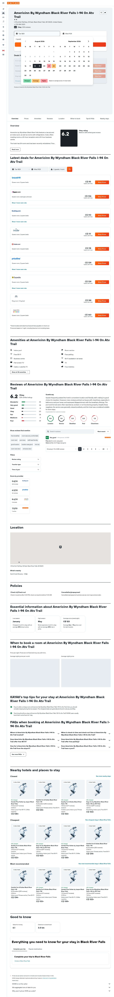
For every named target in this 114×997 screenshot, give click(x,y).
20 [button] (44, 66)
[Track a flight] (3, 31)
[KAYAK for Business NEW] (3, 39)
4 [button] (34, 57)
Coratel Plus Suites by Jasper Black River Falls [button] (22, 803)
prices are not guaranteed (49, 978)
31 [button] (30, 75)
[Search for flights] (3, 9)
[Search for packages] (3, 21)
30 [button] (25, 75)
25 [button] (35, 71)
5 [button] (39, 57)
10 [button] (30, 61)
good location (15, 444)
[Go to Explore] (3, 27)
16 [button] (25, 66)
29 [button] (54, 71)
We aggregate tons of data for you (61, 987)
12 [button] (39, 61)
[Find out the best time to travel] (3, 35)
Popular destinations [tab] (35, 949)
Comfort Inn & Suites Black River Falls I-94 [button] (46, 801)
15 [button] (54, 61)
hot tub (37, 444)
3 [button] (30, 57)
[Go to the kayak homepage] (13, 3)
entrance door (27, 449)
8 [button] (53, 57)
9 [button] (25, 61)
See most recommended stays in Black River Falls (95, 864)
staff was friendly (33, 440)
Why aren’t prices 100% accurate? (61, 991)
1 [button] (53, 52)
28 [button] (49, 71)
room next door (15, 449)
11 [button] (34, 61)
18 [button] (35, 66)
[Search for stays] (3, 13)
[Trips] (3, 45)
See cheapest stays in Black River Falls (98, 820)
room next (14, 440)
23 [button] (25, 71)
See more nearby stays (103, 776)
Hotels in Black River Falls (22, 961)
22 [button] (54, 66)
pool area (22, 440)
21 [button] (49, 66)
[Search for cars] (3, 17)
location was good (27, 444)
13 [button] (44, 61)
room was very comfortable (30, 436)
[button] (3, 3)
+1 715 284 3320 (19, 24)
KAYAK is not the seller (61, 984)
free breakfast (15, 436)
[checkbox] (20, 482)
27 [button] (44, 71)
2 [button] (25, 57)
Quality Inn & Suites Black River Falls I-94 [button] (71, 803)
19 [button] (39, 66)
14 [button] (49, 61)
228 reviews (26, 27)
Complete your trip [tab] (19, 949)
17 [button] (30, 66)
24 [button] (30, 71)
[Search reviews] (71, 431)
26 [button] (39, 71)
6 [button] (44, 57)
